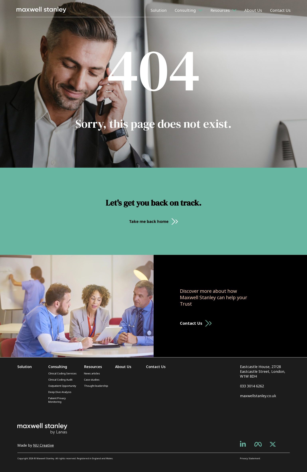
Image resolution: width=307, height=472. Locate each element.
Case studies (92, 379)
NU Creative (43, 445)
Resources (220, 10)
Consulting (185, 10)
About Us (253, 10)
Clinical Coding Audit (60, 379)
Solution (159, 10)
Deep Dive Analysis (59, 392)
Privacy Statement (250, 458)
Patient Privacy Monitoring (57, 400)
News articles (92, 373)
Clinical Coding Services (62, 373)
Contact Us (280, 10)
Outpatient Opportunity (62, 386)
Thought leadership (96, 386)
